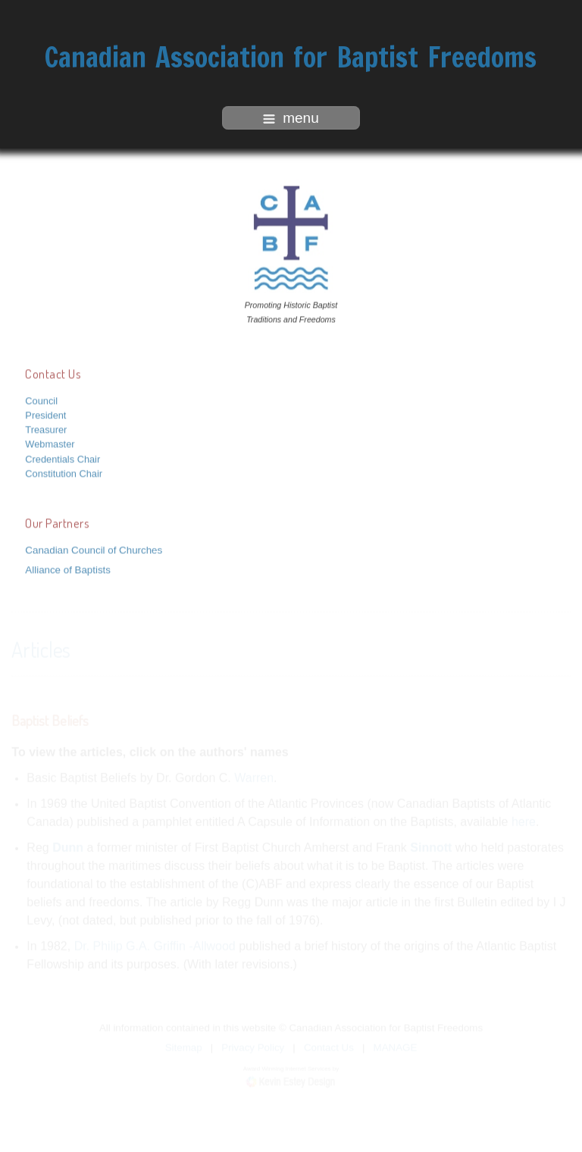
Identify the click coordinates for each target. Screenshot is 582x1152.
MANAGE (396, 1047)
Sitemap (183, 1047)
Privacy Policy (252, 1047)
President (45, 414)
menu (291, 118)
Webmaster (49, 443)
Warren (254, 777)
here (524, 821)
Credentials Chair (62, 457)
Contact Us (329, 1047)
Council (41, 399)
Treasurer (46, 428)
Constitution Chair (63, 472)
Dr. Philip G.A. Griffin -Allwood (155, 945)
